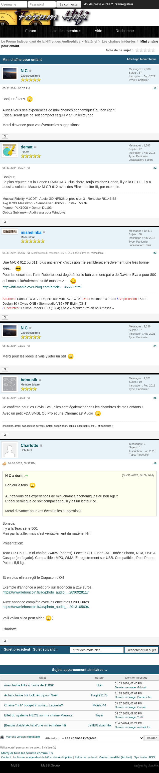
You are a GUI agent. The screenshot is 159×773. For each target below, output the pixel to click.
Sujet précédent (17, 649)
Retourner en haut (86, 757)
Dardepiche (144, 697)
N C (24, 71)
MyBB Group (50, 765)
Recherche (125, 31)
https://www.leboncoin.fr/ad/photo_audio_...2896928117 (45, 592)
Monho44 (99, 705)
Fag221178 (99, 695)
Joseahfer (153, 765)
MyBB (15, 765)
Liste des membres (65, 31)
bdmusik (29, 380)
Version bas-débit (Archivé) (115, 757)
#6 (155, 463)
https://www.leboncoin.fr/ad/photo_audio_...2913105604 (45, 607)
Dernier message (125, 687)
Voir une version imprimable (23, 736)
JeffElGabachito (99, 725)
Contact (6, 757)
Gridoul (141, 687)
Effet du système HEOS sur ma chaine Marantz (38, 715)
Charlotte (29, 445)
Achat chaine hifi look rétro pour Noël (30, 695)
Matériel (91, 41)
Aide (98, 31)
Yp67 (140, 717)
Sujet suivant (44, 649)
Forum (30, 31)
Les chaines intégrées (119, 41)
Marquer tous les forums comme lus (27, 753)
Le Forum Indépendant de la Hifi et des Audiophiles (40, 41)
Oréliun (141, 707)
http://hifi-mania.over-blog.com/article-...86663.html (41, 287)
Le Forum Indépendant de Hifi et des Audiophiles (42, 757)
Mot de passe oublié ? (98, 4)
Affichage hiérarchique (142, 59)
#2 (155, 167)
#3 (155, 252)
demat (26, 147)
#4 (155, 345)
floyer (99, 715)
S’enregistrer (124, 4)
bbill (99, 685)
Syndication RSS (144, 757)
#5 (155, 397)
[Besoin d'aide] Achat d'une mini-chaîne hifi (35, 725)
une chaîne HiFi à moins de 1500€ (29, 685)
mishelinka (97, 253)
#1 (155, 88)
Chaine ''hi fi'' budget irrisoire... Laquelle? (33, 705)
